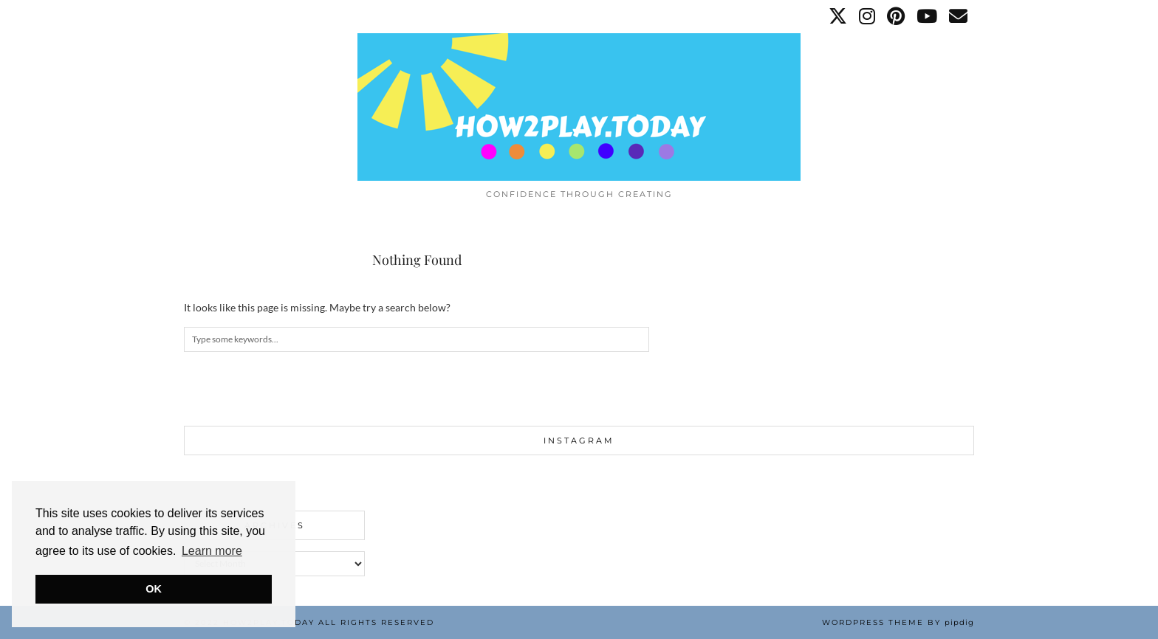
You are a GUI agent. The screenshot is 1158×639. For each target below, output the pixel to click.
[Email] (959, 16)
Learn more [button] (212, 551)
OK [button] (153, 589)
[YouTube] (928, 16)
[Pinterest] (896, 16)
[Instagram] (868, 16)
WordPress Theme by (898, 622)
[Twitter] (839, 16)
